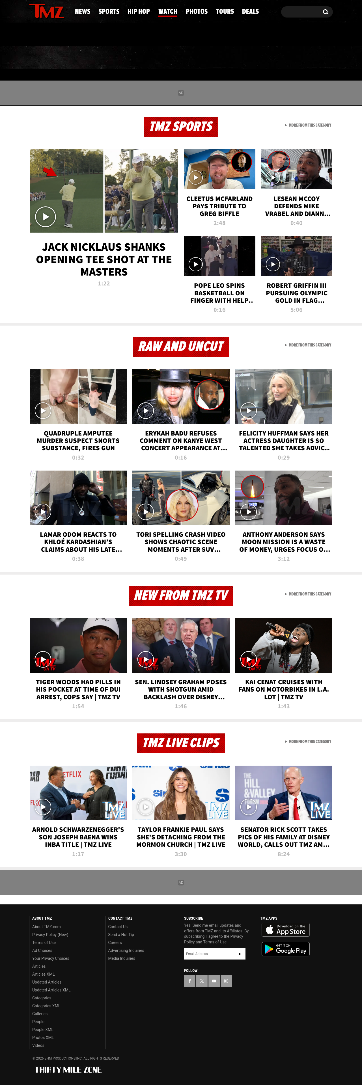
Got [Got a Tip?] (47, 34)
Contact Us (118, 926)
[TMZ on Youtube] (52, 10)
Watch (178, 58)
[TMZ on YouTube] (214, 981)
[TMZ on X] (42, 10)
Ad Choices (42, 950)
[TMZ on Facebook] (33, 10)
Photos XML (43, 1037)
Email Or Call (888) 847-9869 (94, 35)
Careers (115, 942)
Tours (268, 58)
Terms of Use (44, 942)
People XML (42, 1029)
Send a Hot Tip (121, 934)
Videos (38, 1045)
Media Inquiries (121, 958)
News (42, 58)
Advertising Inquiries (126, 950)
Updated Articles (46, 982)
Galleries (40, 1014)
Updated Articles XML (51, 990)
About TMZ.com (46, 926)
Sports (85, 58)
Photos (224, 58)
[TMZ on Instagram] (63, 10)
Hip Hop (132, 58)
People (38, 1021)
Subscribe (239, 954)
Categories (41, 998)
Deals (309, 58)
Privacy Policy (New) (50, 934)
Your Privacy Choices (50, 958)
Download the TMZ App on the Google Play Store (286, 949)
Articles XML (43, 974)
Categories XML (46, 1006)
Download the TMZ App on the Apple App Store (286, 930)
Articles (39, 966)
